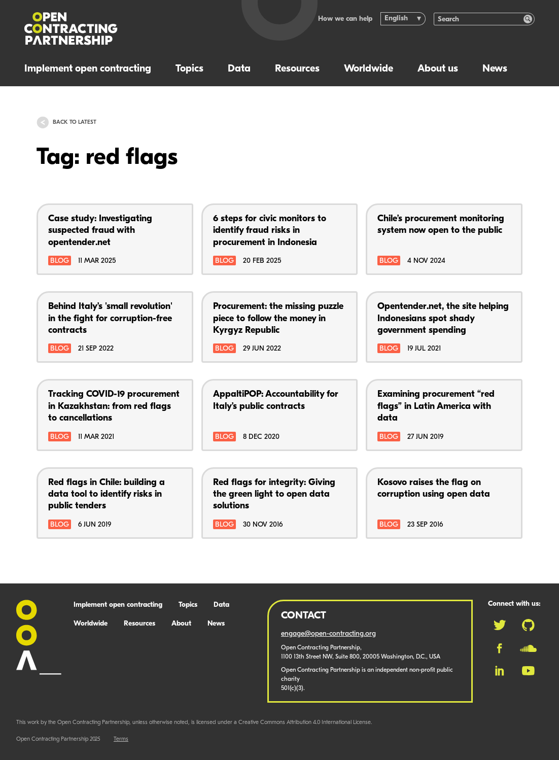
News (494, 69)
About (181, 624)
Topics (189, 69)
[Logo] (121, 28)
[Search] (478, 19)
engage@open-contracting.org (328, 634)
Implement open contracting (87, 69)
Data (239, 69)
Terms (121, 739)
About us (437, 69)
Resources (297, 69)
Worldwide (368, 69)
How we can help (345, 19)
